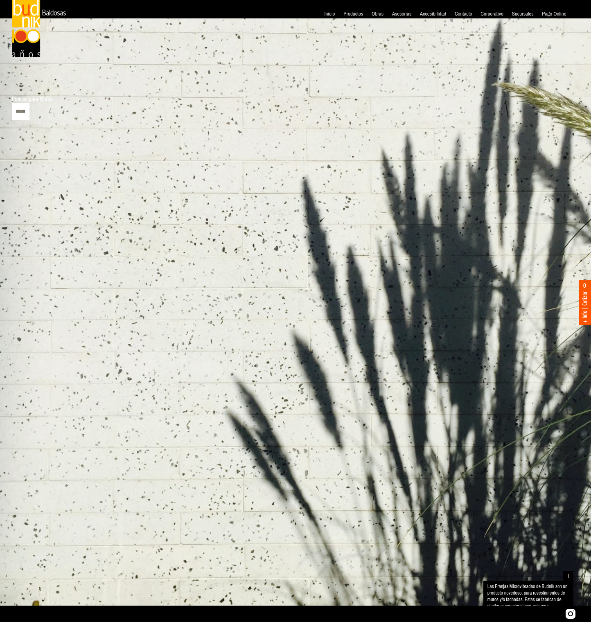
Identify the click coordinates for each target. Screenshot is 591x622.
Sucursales (523, 13)
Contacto (463, 13)
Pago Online (554, 13)
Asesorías (401, 13)
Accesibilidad (433, 13)
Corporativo (491, 13)
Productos (353, 13)
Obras (377, 13)
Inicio (329, 13)
